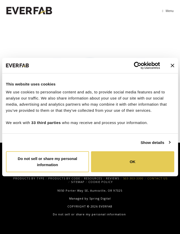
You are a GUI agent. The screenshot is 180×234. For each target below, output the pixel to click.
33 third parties (46, 122)
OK (133, 161)
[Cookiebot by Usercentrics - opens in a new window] (137, 65)
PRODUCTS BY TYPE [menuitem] (28, 178)
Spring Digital (100, 198)
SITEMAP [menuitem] (78, 182)
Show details (152, 142)
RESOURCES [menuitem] (93, 178)
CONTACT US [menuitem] (157, 178)
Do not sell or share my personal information (47, 161)
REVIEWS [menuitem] (112, 178)
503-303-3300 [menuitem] (133, 178)
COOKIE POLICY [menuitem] (100, 182)
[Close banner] (172, 65)
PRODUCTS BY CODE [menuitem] (64, 178)
